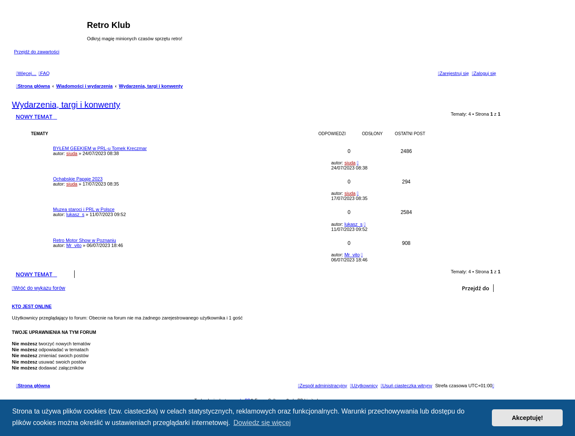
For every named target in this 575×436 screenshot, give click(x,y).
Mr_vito (73, 245)
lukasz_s (75, 214)
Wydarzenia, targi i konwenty (66, 104)
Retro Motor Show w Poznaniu (84, 240)
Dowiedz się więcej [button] (261, 422)
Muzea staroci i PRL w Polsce (83, 209)
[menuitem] (44, 73)
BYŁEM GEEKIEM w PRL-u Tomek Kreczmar (100, 148)
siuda (71, 153)
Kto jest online (32, 306)
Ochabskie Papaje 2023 (78, 178)
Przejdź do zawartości (36, 51)
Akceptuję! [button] (527, 417)
